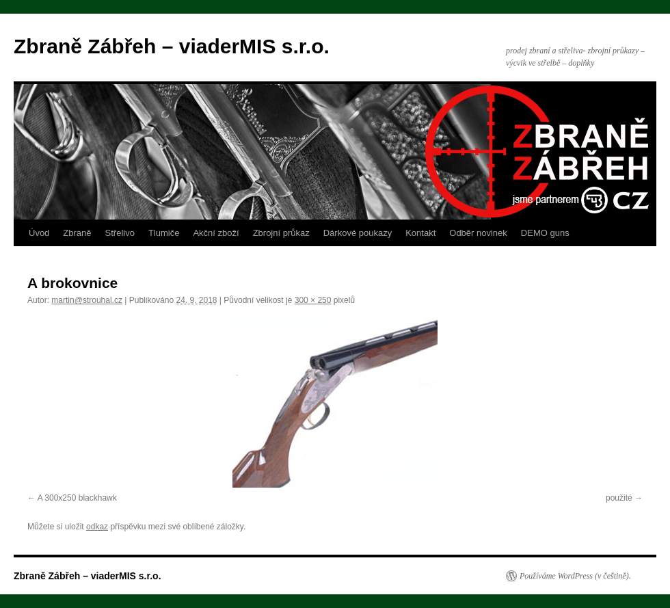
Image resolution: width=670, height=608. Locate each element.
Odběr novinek (478, 233)
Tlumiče (164, 233)
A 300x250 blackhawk (77, 498)
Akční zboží (216, 233)
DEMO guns (545, 233)
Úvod (39, 233)
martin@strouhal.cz (86, 300)
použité (619, 498)
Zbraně (77, 233)
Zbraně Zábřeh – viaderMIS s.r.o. (172, 46)
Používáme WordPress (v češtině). (575, 576)
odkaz (97, 526)
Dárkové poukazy (357, 233)
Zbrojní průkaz (281, 233)
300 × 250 (313, 300)
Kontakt (420, 233)
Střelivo (120, 233)
